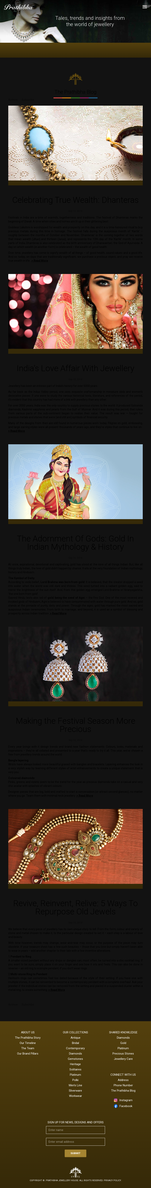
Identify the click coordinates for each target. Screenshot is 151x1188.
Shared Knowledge (123, 1032)
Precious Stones (123, 1053)
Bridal (75, 1043)
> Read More (39, 260)
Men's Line (75, 1085)
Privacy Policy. (113, 1180)
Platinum (75, 1074)
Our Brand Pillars (27, 1053)
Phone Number (123, 1085)
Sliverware (75, 1090)
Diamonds (75, 1053)
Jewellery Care (123, 1059)
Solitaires (75, 1069)
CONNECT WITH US (123, 1074)
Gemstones (75, 1059)
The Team (27, 1048)
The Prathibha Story (28, 1037)
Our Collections (75, 1032)
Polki (75, 1080)
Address (123, 1080)
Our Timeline (28, 1043)
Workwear (75, 1096)
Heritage (75, 1064)
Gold (123, 1043)
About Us (28, 1032)
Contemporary (75, 1048)
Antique (75, 1037)
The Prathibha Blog (123, 1090)
